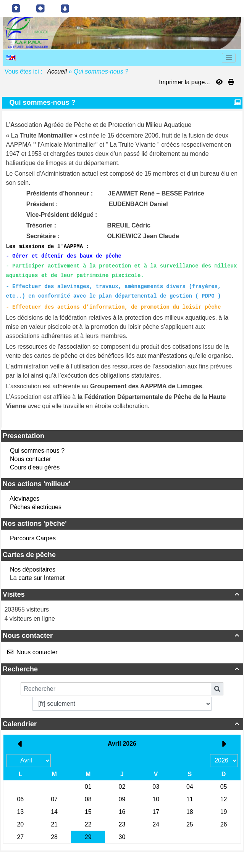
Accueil (57, 71)
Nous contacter (30, 459)
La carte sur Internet (37, 578)
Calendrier (122, 724)
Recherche (122, 669)
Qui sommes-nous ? (37, 450)
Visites (122, 594)
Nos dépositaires (32, 569)
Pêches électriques (35, 507)
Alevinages (24, 498)
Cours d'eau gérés (35, 467)
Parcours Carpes (33, 538)
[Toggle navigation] (229, 58)
